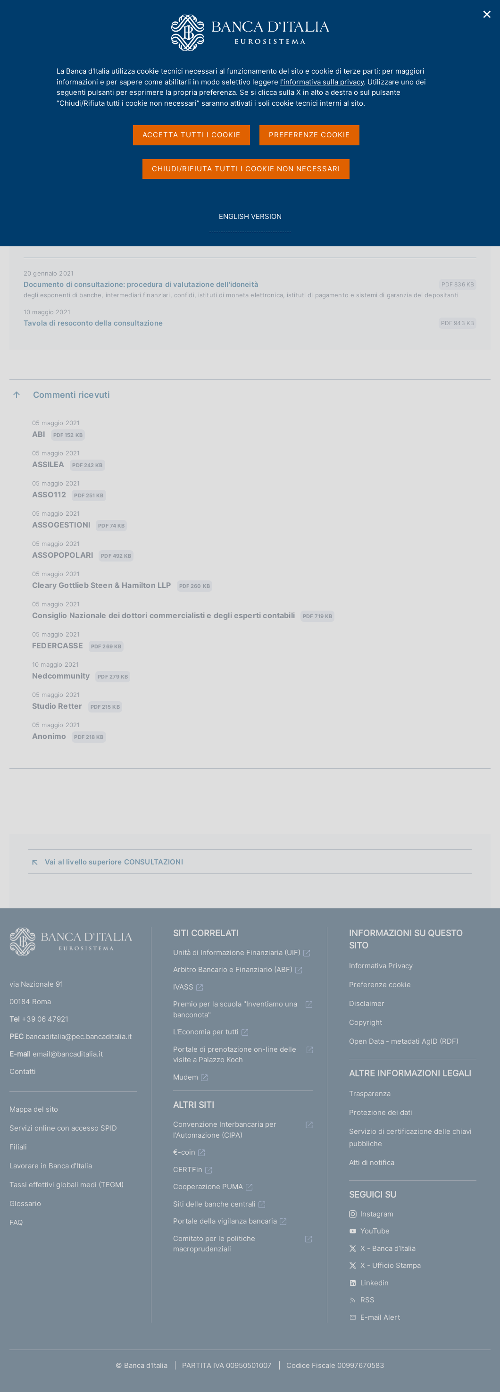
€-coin (184, 1152)
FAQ (16, 1222)
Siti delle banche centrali (214, 1203)
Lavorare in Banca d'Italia (50, 1165)
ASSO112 (69, 495)
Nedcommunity (81, 676)
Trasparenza (370, 1093)
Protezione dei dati (380, 1112)
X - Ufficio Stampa (385, 1265)
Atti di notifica (371, 1162)
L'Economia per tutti (206, 1031)
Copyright (365, 1022)
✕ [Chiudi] (487, 14)
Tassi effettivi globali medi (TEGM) (66, 1184)
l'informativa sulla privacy (322, 81)
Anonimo (69, 737)
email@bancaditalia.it (68, 1053)
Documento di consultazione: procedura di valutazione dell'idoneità (141, 284)
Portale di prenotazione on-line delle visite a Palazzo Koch (234, 1055)
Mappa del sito (33, 1109)
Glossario (25, 1203)
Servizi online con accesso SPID (63, 1128)
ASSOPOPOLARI (82, 556)
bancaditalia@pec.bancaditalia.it (78, 1036)
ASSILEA (68, 465)
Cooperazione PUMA (208, 1186)
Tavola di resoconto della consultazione (93, 323)
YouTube (369, 1230)
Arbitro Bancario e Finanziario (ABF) (232, 969)
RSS (362, 1299)
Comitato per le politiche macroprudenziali (214, 1244)
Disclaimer (366, 1003)
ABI (58, 435)
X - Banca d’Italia (382, 1248)
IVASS (183, 986)
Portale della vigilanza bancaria (225, 1220)
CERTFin (187, 1169)
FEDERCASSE (78, 646)
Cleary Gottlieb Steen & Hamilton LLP (122, 586)
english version (250, 221)
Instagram (371, 1213)
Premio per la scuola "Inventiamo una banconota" (235, 1009)
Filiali (18, 1146)
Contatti (22, 1071)
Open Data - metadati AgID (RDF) (403, 1041)
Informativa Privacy (381, 965)
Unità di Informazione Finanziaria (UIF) (236, 952)
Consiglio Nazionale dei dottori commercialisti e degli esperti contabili (183, 616)
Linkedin (369, 1282)
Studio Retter (77, 707)
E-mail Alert (374, 1317)
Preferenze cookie (380, 984)
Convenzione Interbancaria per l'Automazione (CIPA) (224, 1130)
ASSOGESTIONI (79, 525)
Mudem (185, 1077)
